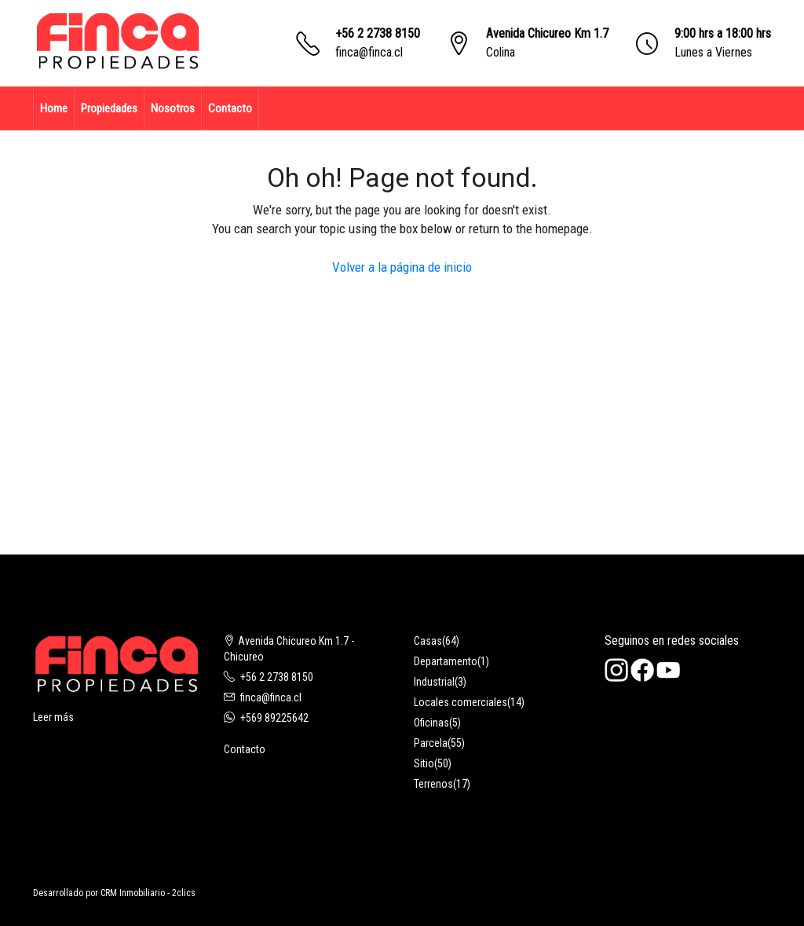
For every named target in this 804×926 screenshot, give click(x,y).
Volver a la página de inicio (402, 267)
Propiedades (109, 108)
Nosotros (173, 108)
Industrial (434, 681)
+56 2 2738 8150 (377, 33)
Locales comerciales (460, 702)
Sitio (424, 763)
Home (54, 108)
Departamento (445, 661)
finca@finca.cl (369, 52)
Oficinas (431, 722)
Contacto (230, 108)
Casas (428, 641)
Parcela (431, 743)
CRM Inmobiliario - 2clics (148, 893)
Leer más (53, 717)
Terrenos (433, 784)
